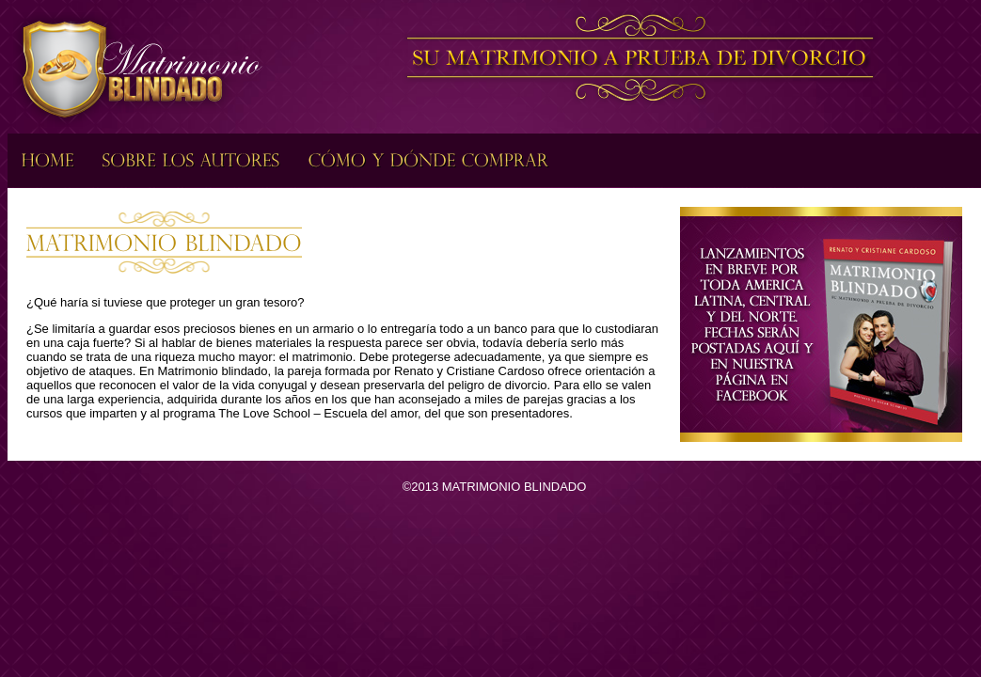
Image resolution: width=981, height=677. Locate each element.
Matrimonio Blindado (137, 69)
